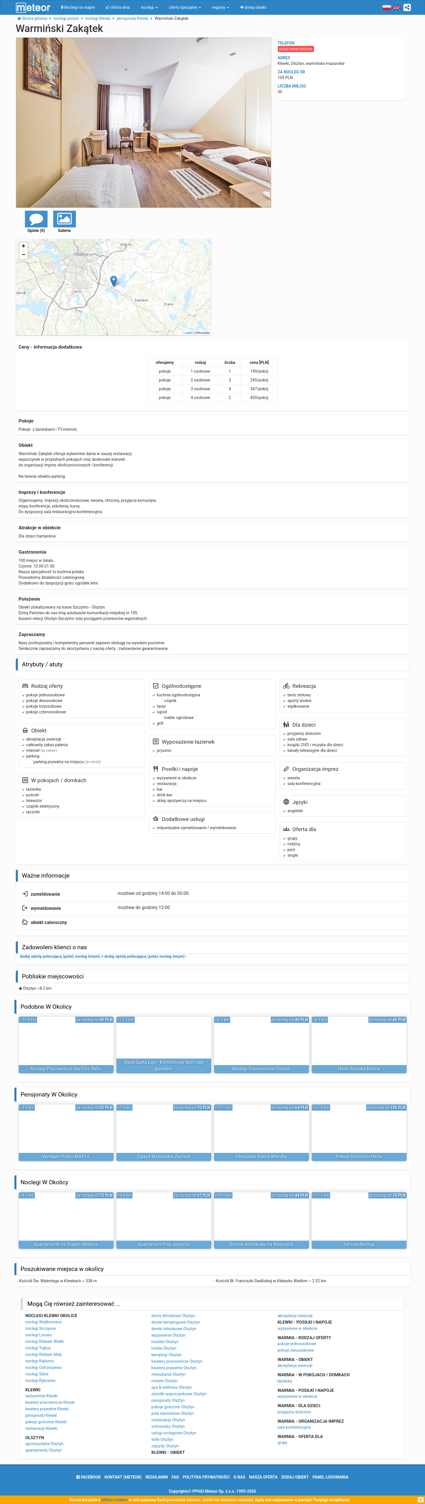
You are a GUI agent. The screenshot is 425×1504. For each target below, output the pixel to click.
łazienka (284, 1381)
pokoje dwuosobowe (295, 1350)
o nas (239, 1477)
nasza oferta (263, 1477)
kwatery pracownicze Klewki (50, 1402)
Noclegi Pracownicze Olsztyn (261, 1069)
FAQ (175, 1477)
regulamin (157, 1477)
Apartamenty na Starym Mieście (66, 1244)
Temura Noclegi (359, 1244)
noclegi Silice (36, 1374)
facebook (88, 1477)
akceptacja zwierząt (294, 1315)
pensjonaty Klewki (41, 1415)
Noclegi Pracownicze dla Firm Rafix (66, 1069)
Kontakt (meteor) (123, 1477)
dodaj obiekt (295, 1477)
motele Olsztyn (164, 1381)
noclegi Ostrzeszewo (43, 1367)
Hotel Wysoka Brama (359, 1069)
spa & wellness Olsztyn (171, 1387)
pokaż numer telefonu (295, 49)
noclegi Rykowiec (40, 1380)
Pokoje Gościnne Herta (359, 1156)
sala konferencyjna (294, 1427)
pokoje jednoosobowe (296, 1343)
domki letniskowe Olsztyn (174, 1328)
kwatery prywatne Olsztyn (174, 1368)
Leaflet (188, 332)
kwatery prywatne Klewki (47, 1409)
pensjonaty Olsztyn (168, 1400)
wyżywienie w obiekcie (297, 1328)
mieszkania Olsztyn (168, 1374)
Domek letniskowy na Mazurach (261, 1244)
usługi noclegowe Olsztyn (173, 1433)
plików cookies (114, 1499)
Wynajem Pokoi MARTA (66, 1156)
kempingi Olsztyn (166, 1354)
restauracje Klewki (41, 1428)
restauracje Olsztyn (168, 1420)
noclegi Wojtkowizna (43, 1322)
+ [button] (23, 246)
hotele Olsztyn (163, 1348)
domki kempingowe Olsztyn (175, 1322)
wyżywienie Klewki (41, 1396)
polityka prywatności (206, 1477)
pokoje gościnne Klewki (46, 1422)
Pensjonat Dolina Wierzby (261, 1156)
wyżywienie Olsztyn (168, 1335)
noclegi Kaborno (39, 1361)
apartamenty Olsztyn (43, 1450)
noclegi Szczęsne (40, 1328)
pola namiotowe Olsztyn (172, 1413)
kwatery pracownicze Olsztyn (176, 1361)
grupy (282, 1442)
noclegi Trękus (38, 1348)
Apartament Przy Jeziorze (163, 1244)
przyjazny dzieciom (294, 1412)
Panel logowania (331, 1477)
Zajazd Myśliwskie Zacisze (163, 1156)
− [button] (23, 255)
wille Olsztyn (162, 1439)
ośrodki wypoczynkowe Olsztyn (178, 1394)
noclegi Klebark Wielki (44, 1341)
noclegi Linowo (38, 1335)
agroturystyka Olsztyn (44, 1443)
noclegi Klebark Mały (43, 1354)
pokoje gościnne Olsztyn (172, 1407)
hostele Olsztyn (164, 1341)
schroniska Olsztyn (168, 1426)
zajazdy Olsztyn (165, 1446)
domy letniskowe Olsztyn (173, 1315)
